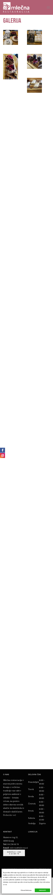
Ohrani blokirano (26, 890)
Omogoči (42, 890)
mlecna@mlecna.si (19, 847)
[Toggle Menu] (48, 7)
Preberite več (9, 815)
